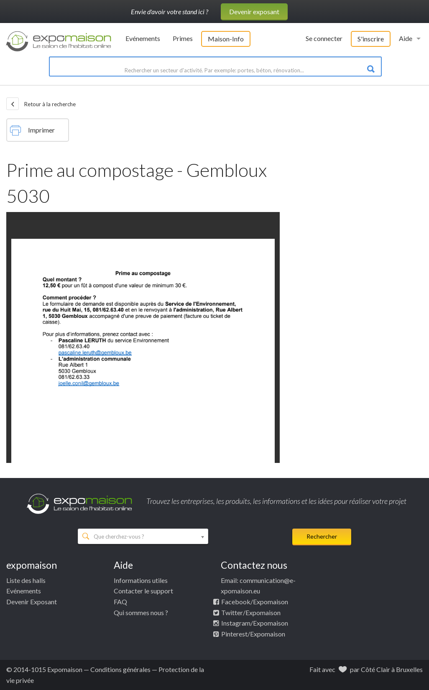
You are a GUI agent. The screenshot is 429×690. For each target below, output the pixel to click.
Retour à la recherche (41, 103)
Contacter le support (143, 591)
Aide (405, 38)
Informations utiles (141, 580)
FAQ (120, 602)
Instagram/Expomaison (254, 623)
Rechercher (321, 536)
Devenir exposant (254, 11)
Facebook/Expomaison (254, 602)
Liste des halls (26, 580)
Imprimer (32, 130)
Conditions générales (120, 669)
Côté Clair (375, 669)
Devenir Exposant (31, 602)
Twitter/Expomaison (251, 612)
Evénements (142, 38)
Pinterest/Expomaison (253, 634)
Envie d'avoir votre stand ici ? (169, 11)
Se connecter (324, 38)
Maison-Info (226, 39)
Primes (183, 38)
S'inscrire (371, 39)
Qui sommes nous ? (141, 612)
